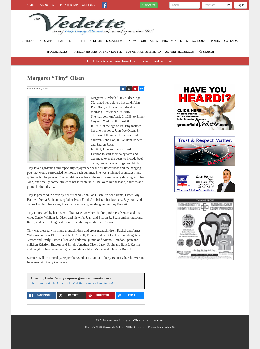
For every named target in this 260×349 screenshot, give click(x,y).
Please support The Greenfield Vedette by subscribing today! (71, 283)
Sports (215, 40)
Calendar (232, 40)
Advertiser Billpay (180, 51)
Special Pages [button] (58, 51)
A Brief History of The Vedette (98, 51)
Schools (198, 40)
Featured (64, 40)
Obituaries (149, 40)
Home (29, 5)
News (133, 40)
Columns (45, 40)
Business (27, 40)
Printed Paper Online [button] (77, 5)
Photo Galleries (175, 40)
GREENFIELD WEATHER (211, 24)
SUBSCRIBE (148, 5)
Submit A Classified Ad (143, 51)
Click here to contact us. (148, 320)
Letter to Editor (89, 40)
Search (206, 51)
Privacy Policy (155, 327)
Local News (115, 40)
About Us (47, 5)
